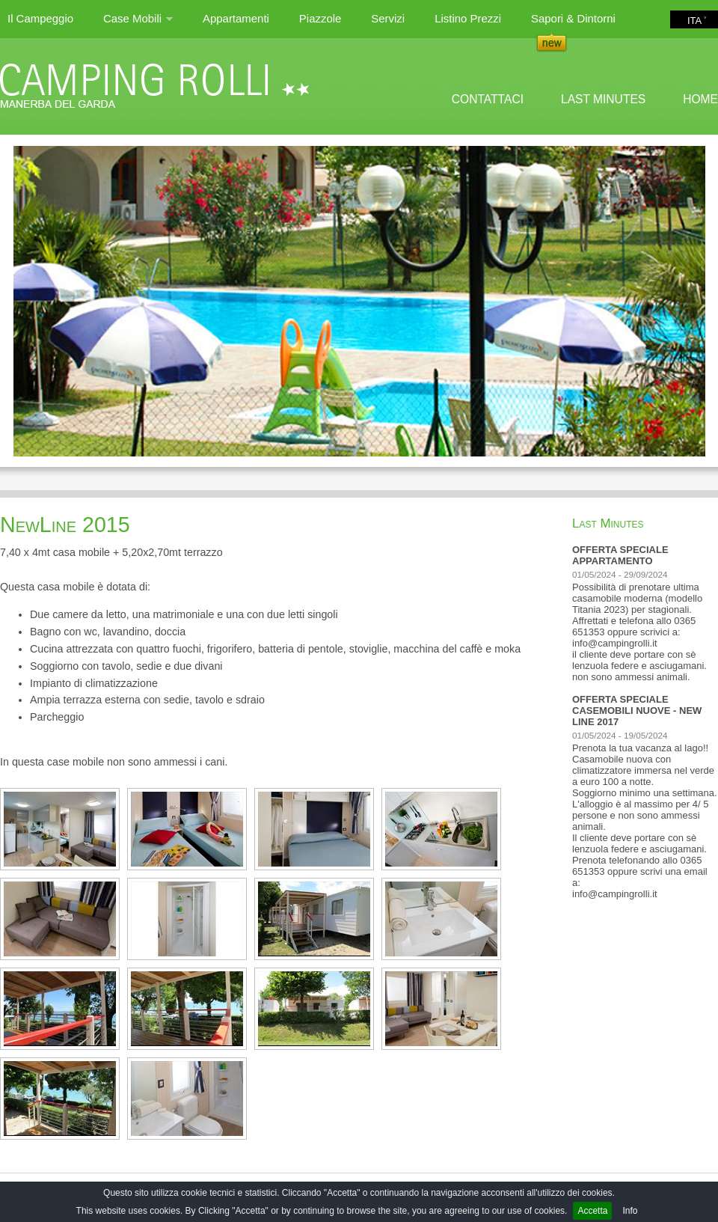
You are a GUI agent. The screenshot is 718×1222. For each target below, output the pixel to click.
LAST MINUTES (603, 99)
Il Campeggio (40, 18)
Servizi (388, 18)
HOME (700, 99)
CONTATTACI (488, 99)
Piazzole (320, 18)
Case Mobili (138, 24)
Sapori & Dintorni (573, 18)
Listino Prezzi (468, 18)
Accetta (592, 1211)
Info (629, 1211)
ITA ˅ (697, 20)
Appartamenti (236, 18)
